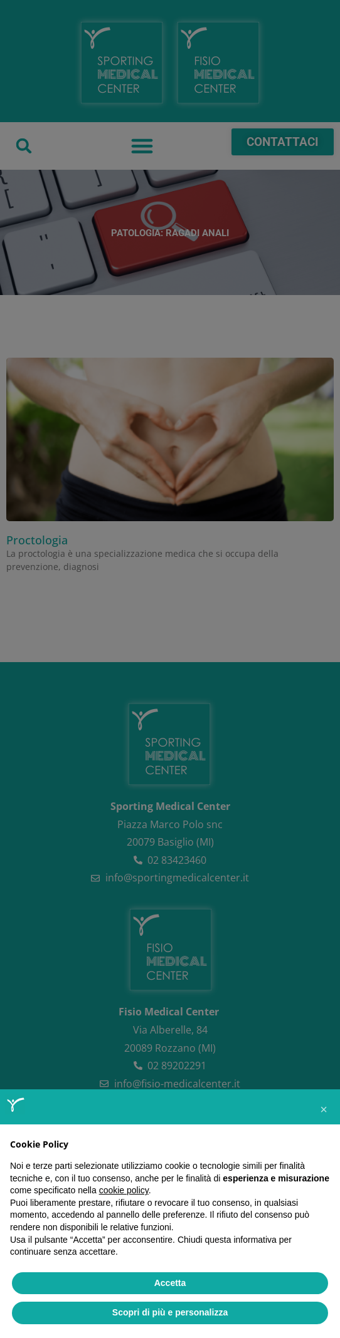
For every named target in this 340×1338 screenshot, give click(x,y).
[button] (324, 1109)
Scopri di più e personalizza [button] (170, 1312)
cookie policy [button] (124, 1190)
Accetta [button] (170, 1283)
